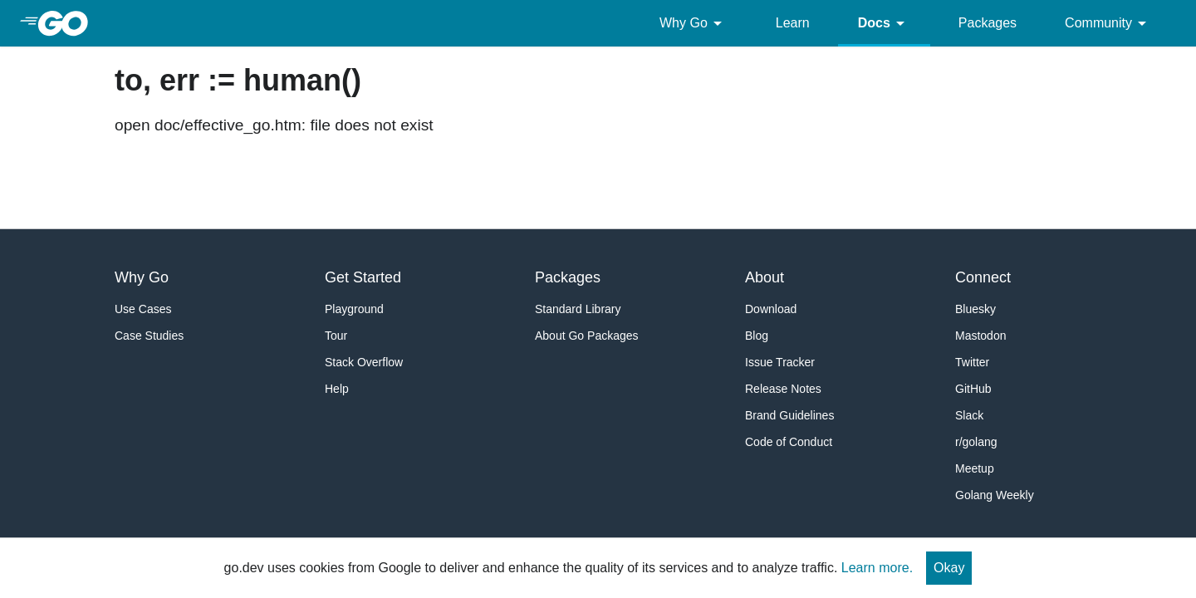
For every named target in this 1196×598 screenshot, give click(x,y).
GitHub (973, 388)
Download (771, 309)
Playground (354, 309)
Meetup (974, 468)
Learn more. (877, 568)
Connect (983, 277)
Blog (756, 335)
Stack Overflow (364, 362)
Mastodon (980, 335)
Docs (884, 23)
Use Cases (143, 309)
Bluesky (975, 309)
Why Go (693, 23)
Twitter (972, 362)
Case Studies (149, 335)
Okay (949, 568)
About (764, 277)
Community (1108, 23)
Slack (969, 415)
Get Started (363, 277)
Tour (336, 335)
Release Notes (783, 388)
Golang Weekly (994, 495)
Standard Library (578, 309)
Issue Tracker (780, 362)
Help (337, 388)
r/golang (976, 441)
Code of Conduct (788, 441)
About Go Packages (587, 335)
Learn (793, 23)
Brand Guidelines (789, 415)
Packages (987, 23)
